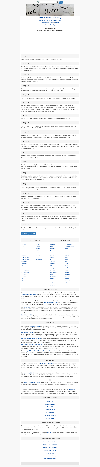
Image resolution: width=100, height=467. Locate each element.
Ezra (51, 274)
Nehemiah (53, 276)
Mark (22, 246)
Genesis (52, 244)
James (38, 244)
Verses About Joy (50, 453)
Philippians (24, 265)
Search (57, 22)
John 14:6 (50, 407)
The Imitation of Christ (51, 302)
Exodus (52, 246)
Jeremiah (67, 250)
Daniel (66, 257)
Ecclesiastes (68, 244)
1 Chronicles (53, 270)
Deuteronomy (54, 253)
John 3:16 (50, 401)
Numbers (52, 250)
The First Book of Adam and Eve (31, 338)
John (22, 250)
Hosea (66, 259)
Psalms (52, 283)
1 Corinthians (25, 257)
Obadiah (67, 265)
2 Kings (52, 268)
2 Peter (38, 248)
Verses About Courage (50, 444)
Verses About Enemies (50, 447)
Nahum (67, 272)
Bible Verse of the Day (47, 363)
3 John (38, 255)
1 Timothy (24, 274)
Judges (52, 257)
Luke (22, 248)
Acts (22, 253)
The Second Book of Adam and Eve (31, 344)
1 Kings (52, 265)
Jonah (66, 268)
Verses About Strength (50, 456)
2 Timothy (24, 276)
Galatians (24, 261)
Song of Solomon (69, 246)
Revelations (39, 259)
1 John (38, 250)
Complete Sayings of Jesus (29, 294)
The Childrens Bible (27, 315)
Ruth (51, 259)
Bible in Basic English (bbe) (50, 18)
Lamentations (68, 253)
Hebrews (23, 283)
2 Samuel (52, 263)
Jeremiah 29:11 (50, 404)
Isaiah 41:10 (50, 412)
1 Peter (38, 246)
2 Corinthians (25, 259)
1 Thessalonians (25, 270)
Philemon (24, 280)
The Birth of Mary (34, 326)
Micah (66, 270)
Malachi (67, 283)
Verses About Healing (50, 442)
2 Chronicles (53, 272)
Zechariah (67, 280)
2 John (38, 253)
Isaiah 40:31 (50, 418)
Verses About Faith (50, 450)
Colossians (24, 268)
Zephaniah (68, 276)
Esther (52, 278)
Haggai (67, 278)
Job (51, 280)
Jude (37, 257)
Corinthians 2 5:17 (50, 409)
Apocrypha (27, 307)
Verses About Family (50, 458)
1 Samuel (52, 261)
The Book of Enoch (27, 332)
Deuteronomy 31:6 (50, 415)
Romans (23, 255)
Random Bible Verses (47, 22)
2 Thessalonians (25, 272)
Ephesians (24, 263)
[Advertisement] (50, 42)
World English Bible (30, 373)
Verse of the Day (50, 24)
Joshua (52, 255)
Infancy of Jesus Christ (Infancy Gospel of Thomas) (39, 351)
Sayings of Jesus (56, 20)
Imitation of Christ (44, 20)
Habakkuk (67, 274)
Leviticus (52, 248)
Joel (66, 261)
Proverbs (52, 285)
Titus (22, 278)
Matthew (23, 244)
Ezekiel (67, 255)
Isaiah (66, 248)
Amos (66, 263)
